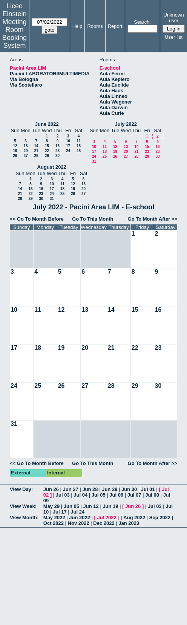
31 (94, 161)
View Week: (23, 506)
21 (36, 151)
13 (25, 146)
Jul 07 (134, 495)
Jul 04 (80, 495)
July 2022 (126, 124)
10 (68, 141)
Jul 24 (77, 512)
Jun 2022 (79, 517)
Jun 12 (91, 506)
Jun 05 (71, 506)
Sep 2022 (159, 517)
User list (173, 37)
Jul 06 (116, 495)
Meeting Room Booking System (14, 33)
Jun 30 (129, 489)
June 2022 (47, 124)
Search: (142, 22)
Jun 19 (110, 506)
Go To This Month (92, 219)
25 (79, 151)
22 (47, 151)
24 (68, 151)
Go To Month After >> (152, 219)
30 (57, 156)
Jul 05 (99, 495)
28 (36, 156)
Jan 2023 (128, 523)
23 (57, 151)
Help (77, 26)
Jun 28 (90, 489)
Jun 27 (70, 489)
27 (25, 156)
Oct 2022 (53, 523)
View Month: (24, 517)
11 (79, 141)
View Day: (21, 489)
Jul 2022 (106, 517)
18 (79, 146)
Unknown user (173, 17)
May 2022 (54, 517)
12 (15, 146)
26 (15, 156)
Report (115, 26)
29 (47, 156)
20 (25, 151)
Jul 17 (60, 512)
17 (68, 146)
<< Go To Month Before (37, 219)
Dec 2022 (103, 523)
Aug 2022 (134, 517)
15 (47, 146)
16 (57, 146)
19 (15, 151)
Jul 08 (152, 495)
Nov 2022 (78, 523)
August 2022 (51, 167)
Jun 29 (109, 489)
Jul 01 (148, 489)
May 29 (51, 506)
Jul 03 (63, 495)
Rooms (95, 26)
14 (36, 146)
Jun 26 (51, 489)
